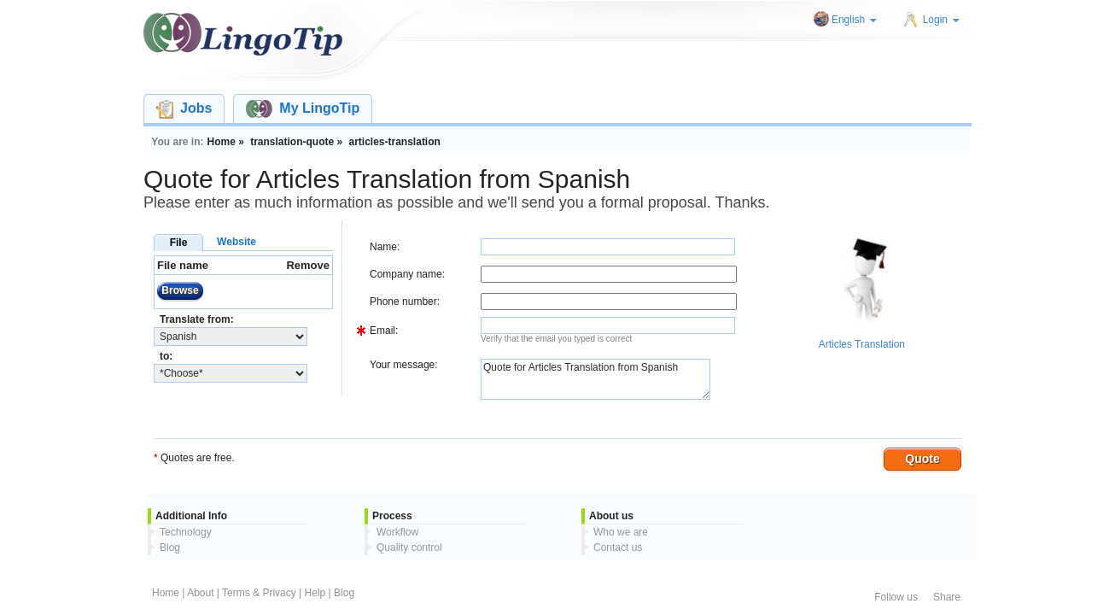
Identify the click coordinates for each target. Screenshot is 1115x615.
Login (941, 20)
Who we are (620, 532)
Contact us (617, 548)
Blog (170, 548)
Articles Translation (862, 344)
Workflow (397, 532)
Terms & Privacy (259, 593)
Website (236, 242)
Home (165, 593)
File (179, 243)
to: (166, 356)
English (854, 20)
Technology (186, 532)
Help (315, 593)
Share (946, 597)
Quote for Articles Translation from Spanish (595, 379)
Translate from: (197, 319)
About (200, 593)
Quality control (409, 548)
